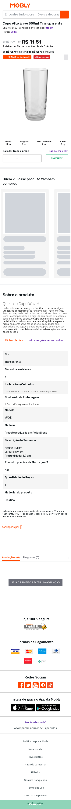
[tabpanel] (35, 424)
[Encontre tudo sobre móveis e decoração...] (32, 14)
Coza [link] (13, 32)
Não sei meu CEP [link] (58, 151)
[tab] (14, 340)
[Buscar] (64, 14)
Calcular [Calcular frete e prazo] (57, 158)
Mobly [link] (49, 28)
